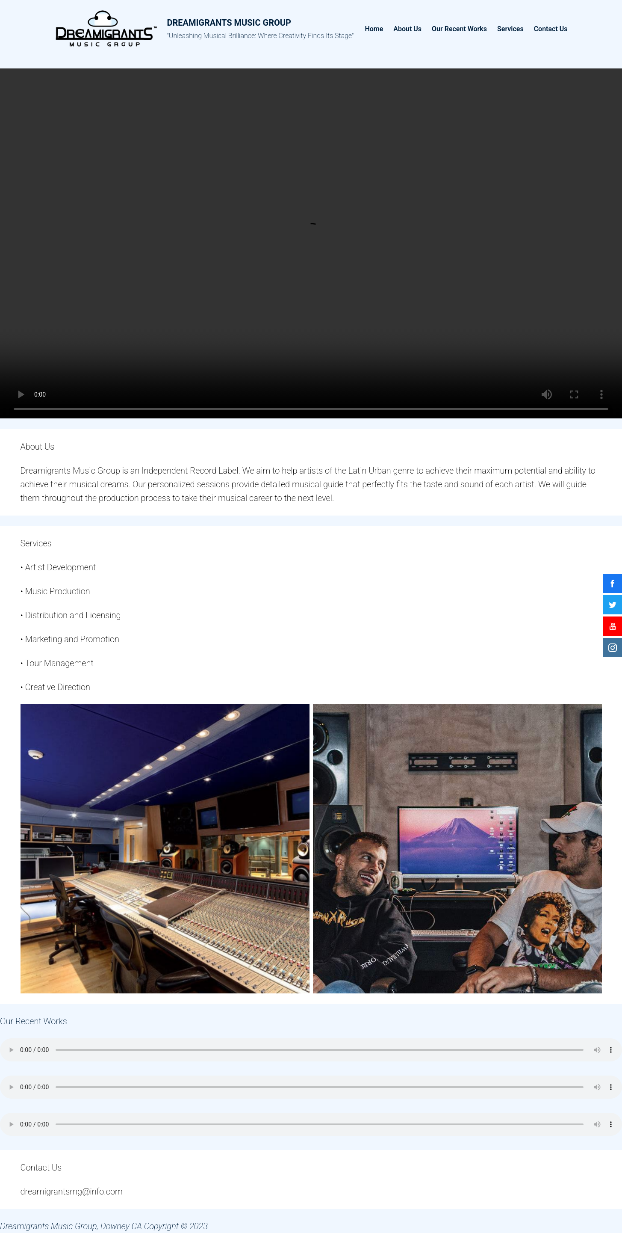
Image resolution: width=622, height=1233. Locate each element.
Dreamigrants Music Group (229, 23)
